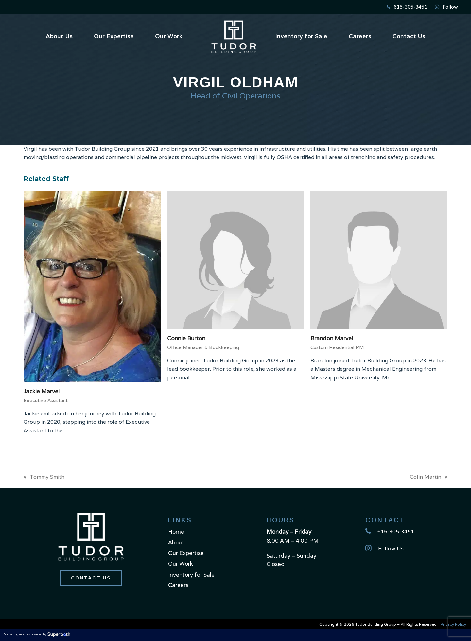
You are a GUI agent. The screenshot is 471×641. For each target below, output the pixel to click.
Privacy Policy (453, 624)
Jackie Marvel (42, 391)
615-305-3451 (410, 7)
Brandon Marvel (331, 338)
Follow (450, 7)
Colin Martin (428, 477)
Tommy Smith (44, 477)
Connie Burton (186, 338)
